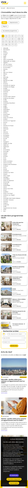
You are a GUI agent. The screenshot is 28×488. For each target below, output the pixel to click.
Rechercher (14, 346)
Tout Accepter (14, 483)
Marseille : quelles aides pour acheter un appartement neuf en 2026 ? (13, 381)
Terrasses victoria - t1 (18, 324)
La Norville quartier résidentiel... (17, 223)
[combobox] (14, 338)
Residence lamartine (18, 267)
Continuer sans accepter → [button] (17, 439)
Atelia (14, 289)
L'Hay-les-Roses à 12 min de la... (19, 255)
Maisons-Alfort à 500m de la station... (19, 300)
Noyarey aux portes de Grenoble (18, 312)
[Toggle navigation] (25, 3)
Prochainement (16, 234)
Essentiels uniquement (14, 479)
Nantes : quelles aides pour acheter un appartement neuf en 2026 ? (13, 419)
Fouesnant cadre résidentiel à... (17, 277)
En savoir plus (14, 475)
